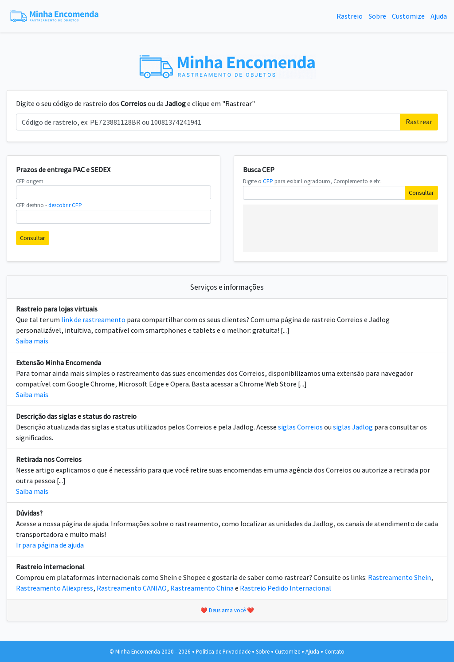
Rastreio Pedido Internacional (285, 588)
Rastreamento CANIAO (132, 588)
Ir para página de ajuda (50, 545)
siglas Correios (300, 427)
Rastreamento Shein (399, 577)
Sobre (377, 16)
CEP (268, 181)
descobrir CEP (65, 205)
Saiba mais (32, 341)
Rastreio (350, 16)
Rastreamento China (202, 588)
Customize (408, 16)
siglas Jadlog (353, 427)
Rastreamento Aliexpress (54, 588)
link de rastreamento (93, 319)
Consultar (32, 238)
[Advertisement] (340, 227)
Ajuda (439, 16)
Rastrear (419, 121)
